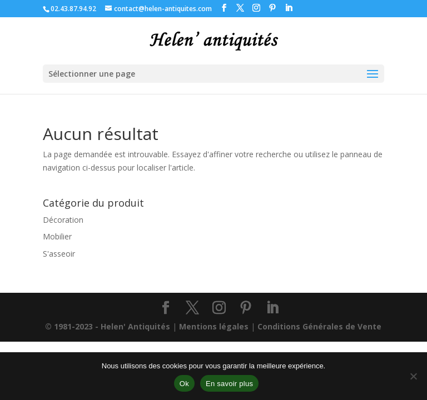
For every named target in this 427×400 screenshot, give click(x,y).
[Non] (413, 376)
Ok (184, 383)
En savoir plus (229, 383)
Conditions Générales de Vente (319, 326)
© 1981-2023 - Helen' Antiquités (107, 326)
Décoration (63, 219)
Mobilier (57, 236)
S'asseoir (59, 253)
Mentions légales (214, 326)
